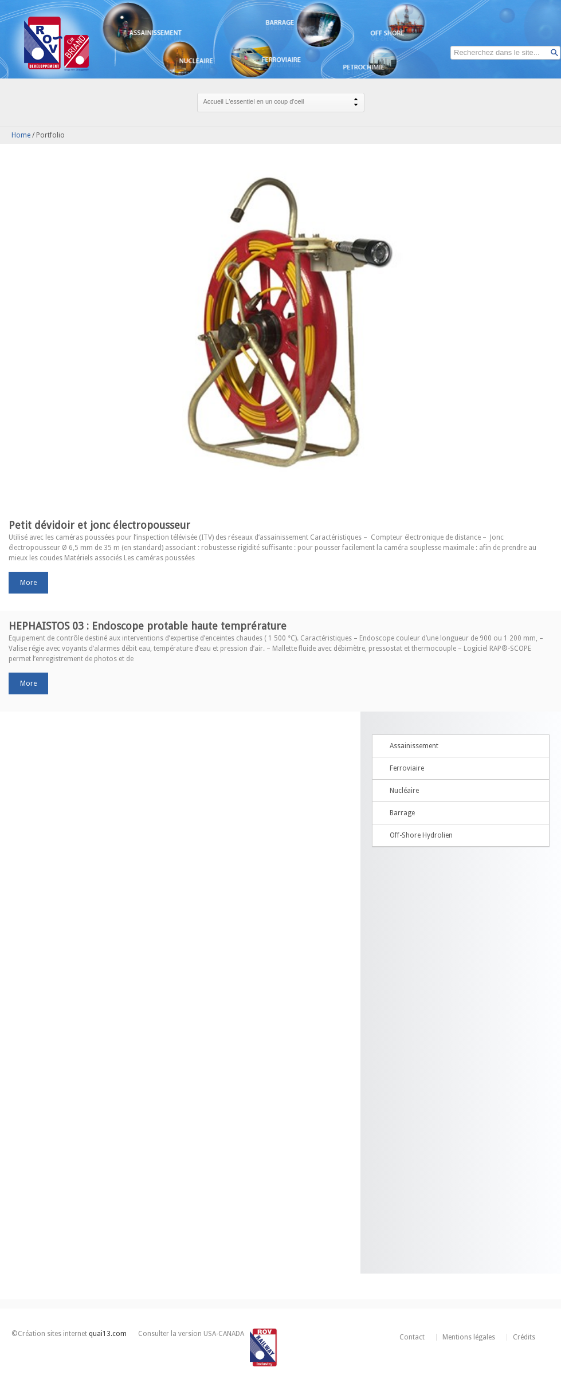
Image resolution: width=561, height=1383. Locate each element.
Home (20, 135)
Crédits (524, 1337)
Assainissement (414, 746)
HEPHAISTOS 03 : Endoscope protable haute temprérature (148, 626)
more (28, 583)
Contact (412, 1337)
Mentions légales (468, 1337)
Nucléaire (404, 791)
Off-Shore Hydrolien (421, 835)
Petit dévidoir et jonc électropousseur (99, 525)
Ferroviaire (407, 768)
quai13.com (108, 1334)
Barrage (402, 813)
